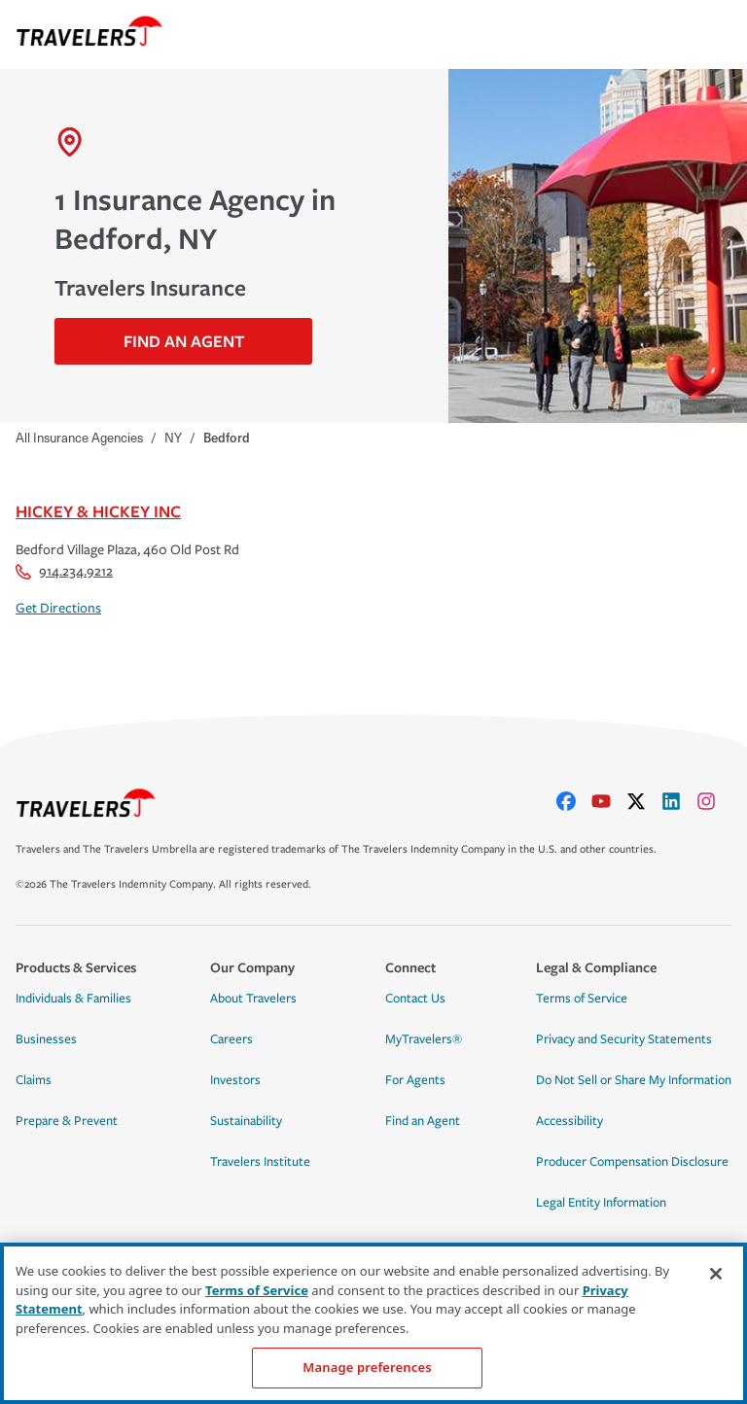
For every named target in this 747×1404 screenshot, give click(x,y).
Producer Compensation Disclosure (632, 1162)
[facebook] (573, 801)
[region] (373, 1323)
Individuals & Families (73, 998)
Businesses (46, 1039)
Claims (34, 1080)
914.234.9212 (64, 571)
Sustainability (246, 1121)
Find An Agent (184, 341)
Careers (231, 1039)
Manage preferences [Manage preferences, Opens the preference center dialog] (366, 1367)
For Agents (415, 1080)
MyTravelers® (423, 1039)
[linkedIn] (678, 801)
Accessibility (569, 1121)
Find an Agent (422, 1121)
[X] (643, 801)
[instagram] (713, 801)
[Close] (715, 1273)
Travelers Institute (260, 1162)
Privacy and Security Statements (624, 1039)
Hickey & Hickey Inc (98, 511)
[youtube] (608, 801)
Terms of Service (581, 998)
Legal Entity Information (601, 1203)
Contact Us (415, 998)
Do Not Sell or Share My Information (633, 1080)
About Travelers (253, 998)
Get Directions (58, 608)
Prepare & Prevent (67, 1121)
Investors (235, 1080)
